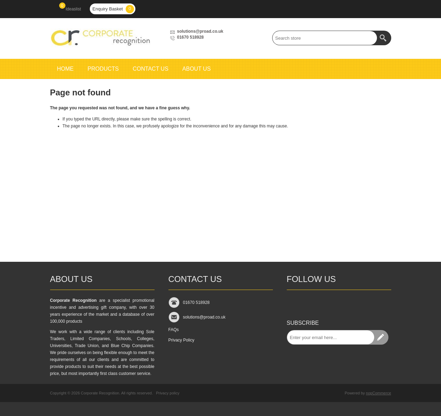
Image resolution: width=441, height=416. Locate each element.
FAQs (173, 329)
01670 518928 (190, 37)
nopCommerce (378, 393)
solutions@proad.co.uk (200, 31)
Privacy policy (167, 393)
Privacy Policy (181, 340)
